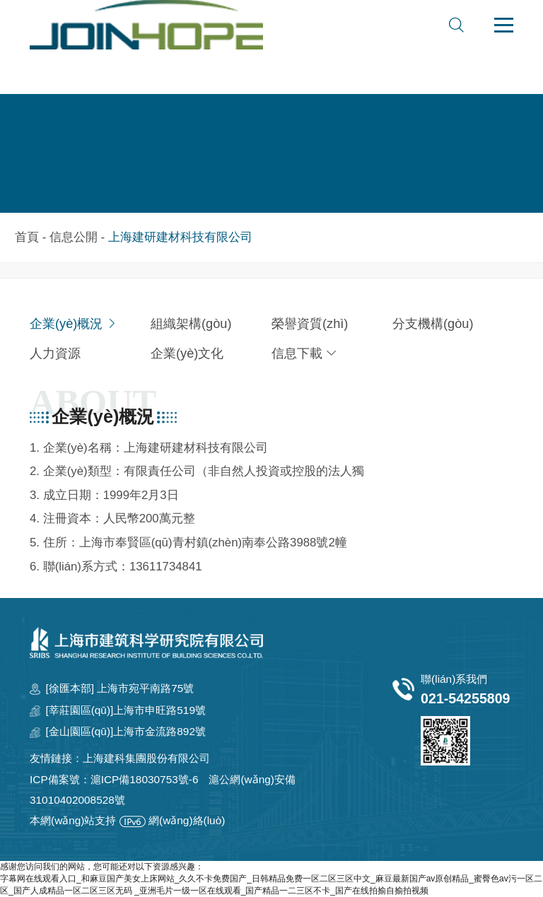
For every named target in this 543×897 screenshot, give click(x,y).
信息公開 (73, 237)
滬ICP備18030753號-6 (144, 779)
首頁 (27, 237)
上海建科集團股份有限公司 (146, 758)
